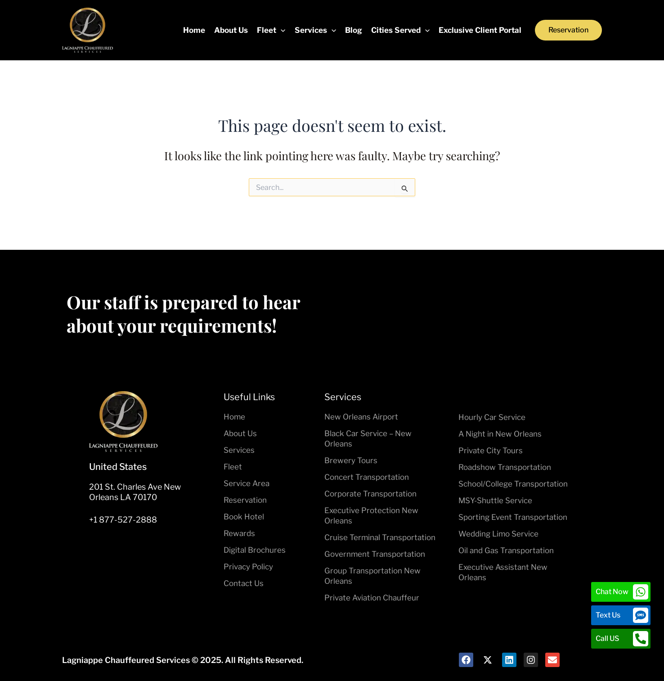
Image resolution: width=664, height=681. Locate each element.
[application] (280, 30)
